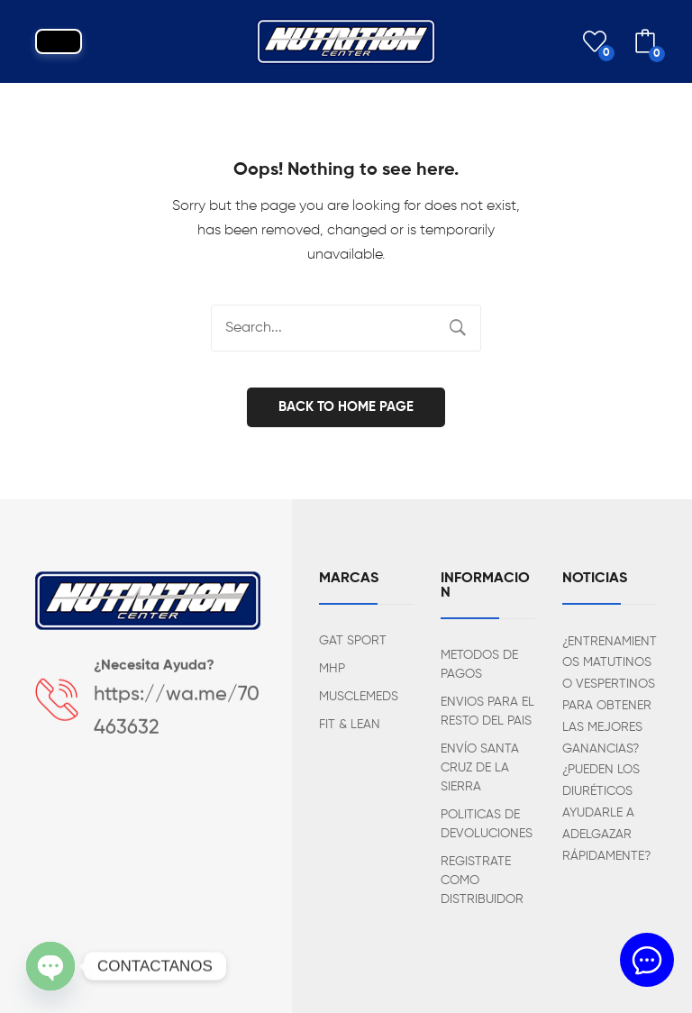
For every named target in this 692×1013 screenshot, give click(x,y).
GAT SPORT (353, 640)
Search (457, 328)
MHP (332, 668)
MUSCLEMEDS (358, 696)
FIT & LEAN (349, 724)
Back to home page (346, 407)
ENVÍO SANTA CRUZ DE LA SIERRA (480, 768)
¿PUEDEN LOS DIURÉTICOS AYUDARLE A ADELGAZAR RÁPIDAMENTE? (606, 812)
